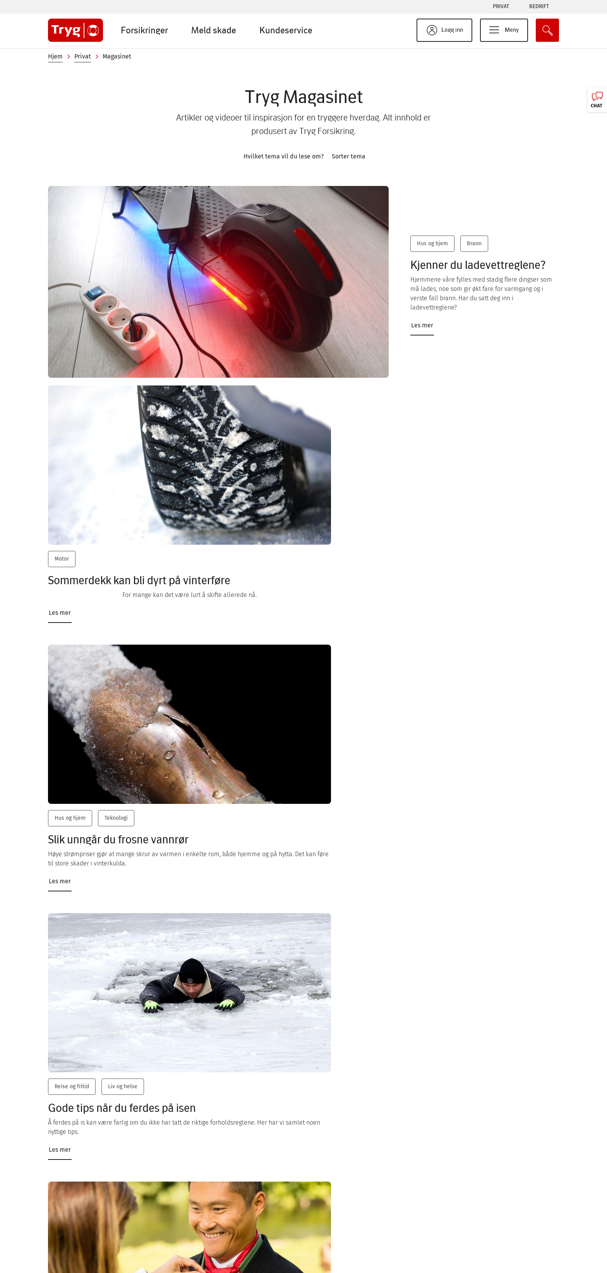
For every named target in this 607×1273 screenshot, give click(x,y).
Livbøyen (330, 1256)
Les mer (420, 319)
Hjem (55, 56)
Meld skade (213, 30)
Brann (472, 247)
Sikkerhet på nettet (345, 1194)
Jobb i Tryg (192, 1241)
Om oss (188, 1210)
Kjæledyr (414, 699)
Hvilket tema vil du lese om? (283, 156)
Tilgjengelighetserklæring (502, 1225)
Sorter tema (348, 156)
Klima (286, 927)
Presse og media (201, 1225)
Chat (74, 1194)
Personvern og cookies (497, 1210)
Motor (62, 489)
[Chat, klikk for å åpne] (597, 99)
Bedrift (539, 6)
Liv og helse (471, 489)
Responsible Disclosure (499, 1194)
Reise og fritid (420, 489)
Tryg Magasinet (339, 1225)
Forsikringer (144, 30)
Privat (501, 6)
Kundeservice (285, 30)
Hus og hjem (430, 247)
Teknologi (290, 489)
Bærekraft (332, 1210)
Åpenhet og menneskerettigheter (512, 1256)
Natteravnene (337, 1241)
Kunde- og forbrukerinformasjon (511, 1241)
